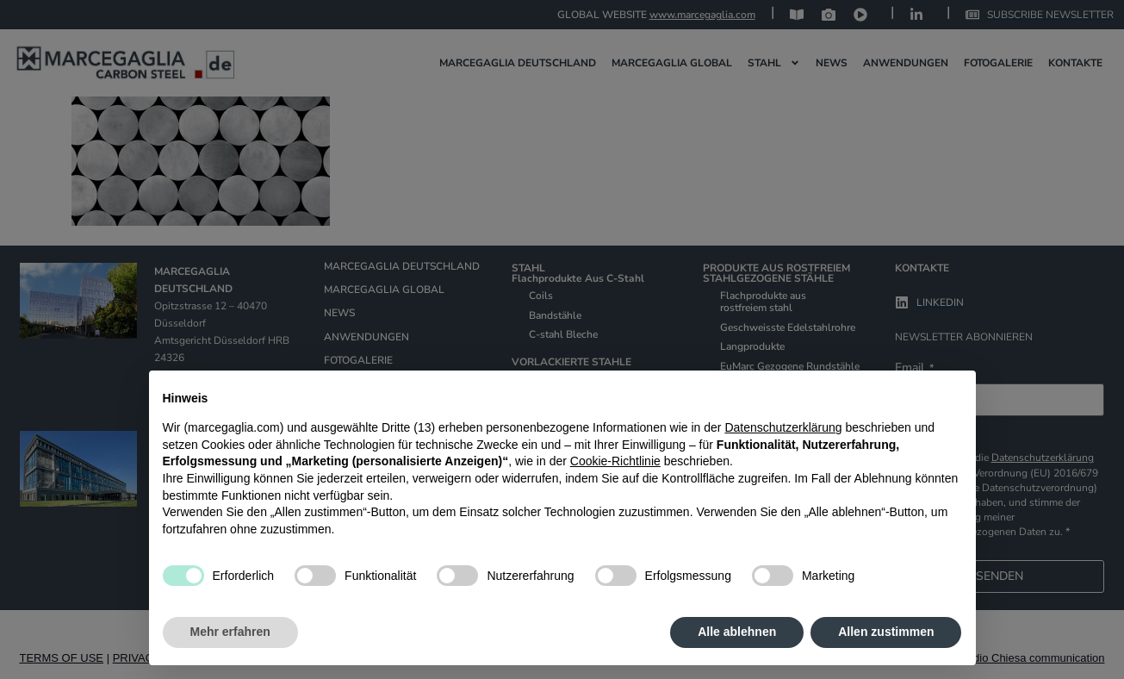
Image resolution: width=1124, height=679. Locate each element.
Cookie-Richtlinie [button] (615, 461)
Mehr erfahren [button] (230, 632)
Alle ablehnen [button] (737, 632)
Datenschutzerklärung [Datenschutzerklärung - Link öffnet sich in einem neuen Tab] (782, 427)
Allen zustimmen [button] (886, 632)
